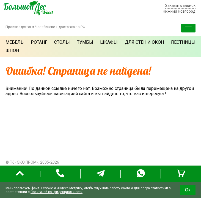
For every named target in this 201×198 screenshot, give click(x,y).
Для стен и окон (144, 42)
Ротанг (39, 42)
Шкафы (109, 42)
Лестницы (183, 42)
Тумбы (85, 42)
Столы (62, 42)
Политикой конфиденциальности (56, 192)
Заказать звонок (180, 5)
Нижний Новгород (179, 11)
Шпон (12, 50)
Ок (187, 190)
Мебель (14, 42)
